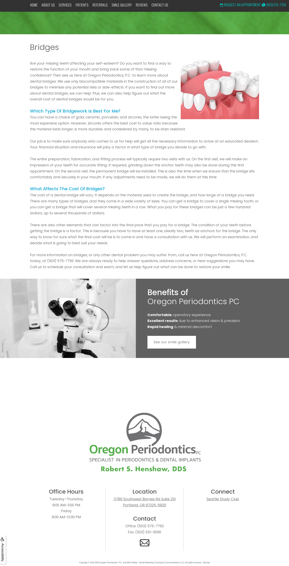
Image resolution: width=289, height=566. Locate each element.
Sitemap (206, 562)
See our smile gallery (172, 342)
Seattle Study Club (223, 499)
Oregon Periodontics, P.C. (111, 562)
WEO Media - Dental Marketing (140, 562)
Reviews (142, 4)
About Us (48, 4)
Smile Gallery (122, 4)
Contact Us (160, 4)
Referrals (100, 4)
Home (34, 4)
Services (65, 4)
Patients (82, 4)
